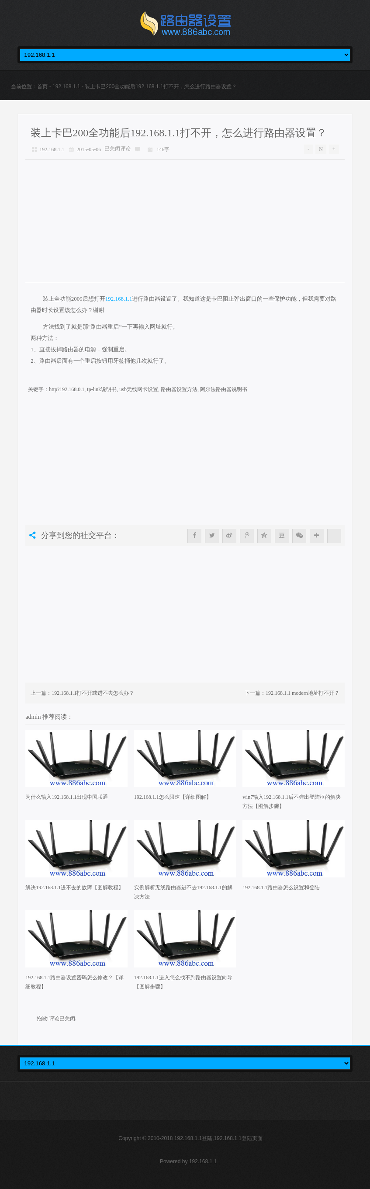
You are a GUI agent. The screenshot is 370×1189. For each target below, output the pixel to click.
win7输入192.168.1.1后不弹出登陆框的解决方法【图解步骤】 (291, 801)
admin (33, 716)
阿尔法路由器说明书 (223, 389)
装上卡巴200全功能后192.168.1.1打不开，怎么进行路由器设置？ (179, 133)
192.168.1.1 (66, 86)
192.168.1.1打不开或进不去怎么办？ (93, 693)
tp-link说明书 (102, 389)
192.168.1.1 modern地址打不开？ (302, 693)
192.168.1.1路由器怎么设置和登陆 (281, 887)
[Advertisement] (184, 221)
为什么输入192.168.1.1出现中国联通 (66, 797)
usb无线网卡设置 (138, 389)
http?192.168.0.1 (66, 389)
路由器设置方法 (179, 389)
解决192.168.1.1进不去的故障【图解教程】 (74, 887)
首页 (42, 86)
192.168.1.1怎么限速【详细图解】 (172, 797)
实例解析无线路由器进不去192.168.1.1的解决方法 (183, 892)
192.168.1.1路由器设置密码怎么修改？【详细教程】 (74, 982)
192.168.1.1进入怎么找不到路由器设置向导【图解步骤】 (183, 982)
